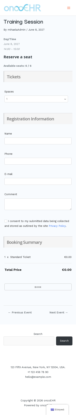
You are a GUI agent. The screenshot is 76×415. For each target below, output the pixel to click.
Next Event (58, 312)
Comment (10, 194)
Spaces (9, 91)
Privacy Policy (57, 226)
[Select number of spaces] (36, 99)
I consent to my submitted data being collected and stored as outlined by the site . (36, 223)
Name (8, 133)
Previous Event (20, 312)
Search (38, 334)
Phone (8, 153)
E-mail (8, 174)
